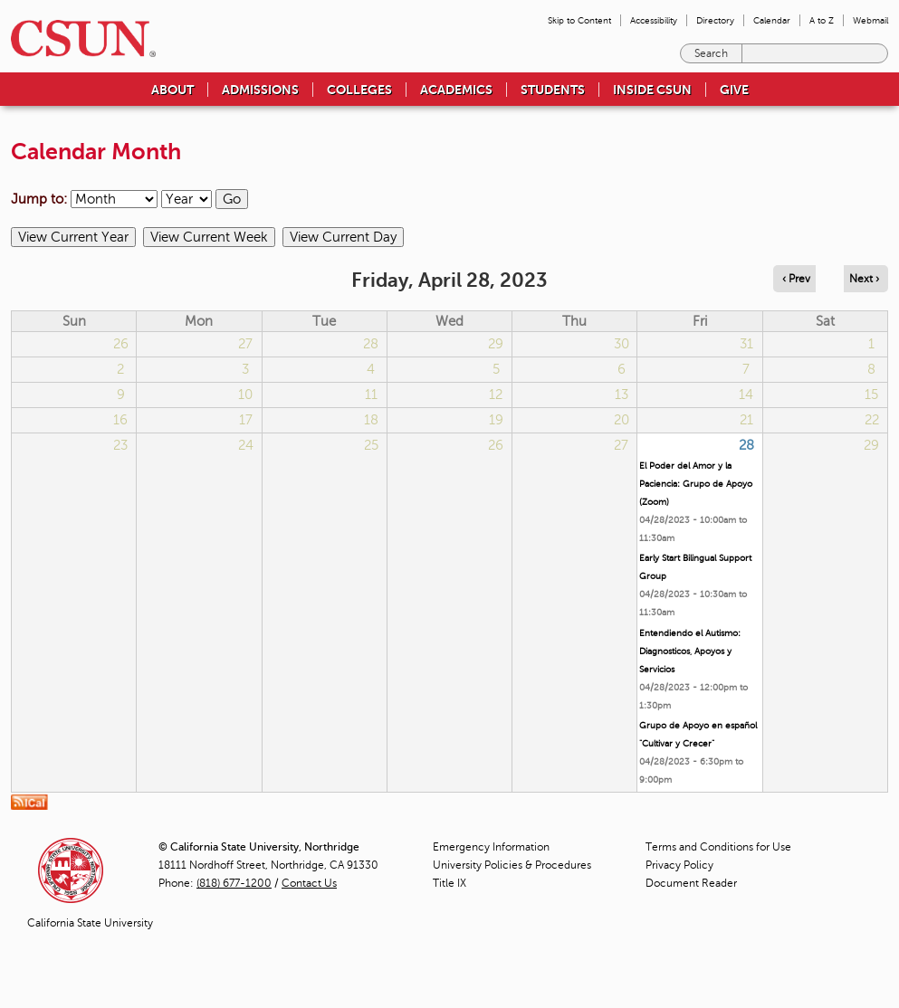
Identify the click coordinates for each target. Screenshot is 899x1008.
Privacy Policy (679, 865)
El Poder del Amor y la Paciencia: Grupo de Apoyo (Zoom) (695, 484)
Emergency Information (491, 847)
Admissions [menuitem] (260, 89)
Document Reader (691, 883)
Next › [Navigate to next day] (864, 278)
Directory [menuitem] (715, 20)
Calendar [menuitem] (771, 20)
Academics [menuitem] (456, 89)
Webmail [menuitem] (870, 20)
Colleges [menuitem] (359, 89)
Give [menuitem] (734, 89)
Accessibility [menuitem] (653, 20)
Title (449, 883)
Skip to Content (579, 20)
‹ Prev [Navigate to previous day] (796, 278)
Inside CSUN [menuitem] (652, 89)
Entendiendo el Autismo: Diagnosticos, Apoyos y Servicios (690, 651)
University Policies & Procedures (512, 865)
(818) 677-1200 (234, 883)
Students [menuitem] (553, 89)
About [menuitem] (172, 89)
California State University (90, 923)
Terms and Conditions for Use (718, 847)
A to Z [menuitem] (821, 20)
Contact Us (309, 883)
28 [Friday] (746, 445)
